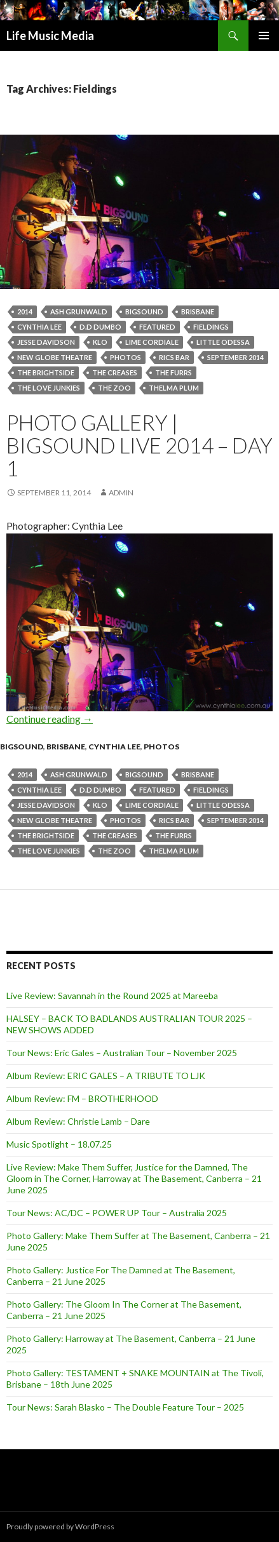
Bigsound (21, 746)
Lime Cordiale (152, 342)
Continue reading (49, 719)
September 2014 (235, 357)
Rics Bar (174, 357)
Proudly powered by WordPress (60, 1526)
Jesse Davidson (46, 342)
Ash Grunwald (78, 311)
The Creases (114, 372)
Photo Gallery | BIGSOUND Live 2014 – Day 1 (139, 445)
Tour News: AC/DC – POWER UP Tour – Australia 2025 (116, 1212)
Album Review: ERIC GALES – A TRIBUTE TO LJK (105, 1075)
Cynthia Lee (39, 327)
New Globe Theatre (54, 357)
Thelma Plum (174, 388)
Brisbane (197, 311)
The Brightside (45, 372)
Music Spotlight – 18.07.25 (59, 1144)
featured (157, 327)
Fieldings (211, 327)
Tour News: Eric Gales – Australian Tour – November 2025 (121, 1052)
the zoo (114, 388)
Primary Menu (263, 35)
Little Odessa (223, 342)
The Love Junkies (48, 388)
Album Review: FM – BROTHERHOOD (82, 1098)
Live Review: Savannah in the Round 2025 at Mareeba (112, 995)
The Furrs (173, 372)
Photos (125, 357)
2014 (24, 311)
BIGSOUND (144, 311)
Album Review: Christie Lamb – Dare (78, 1121)
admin (121, 492)
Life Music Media (50, 36)
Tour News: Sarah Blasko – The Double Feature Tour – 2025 (125, 1407)
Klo (100, 342)
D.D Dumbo (100, 327)
